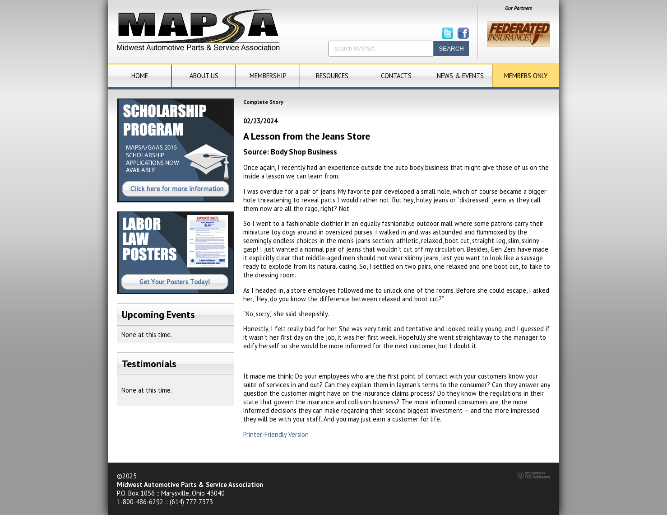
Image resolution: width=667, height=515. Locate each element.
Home (139, 75)
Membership (268, 75)
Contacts (396, 75)
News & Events (460, 75)
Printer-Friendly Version (276, 434)
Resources (332, 75)
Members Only (525, 75)
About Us (204, 75)
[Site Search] (381, 48)
